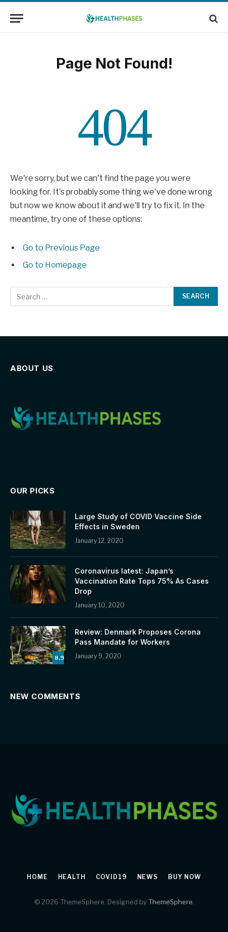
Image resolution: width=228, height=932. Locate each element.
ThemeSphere (170, 902)
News (147, 877)
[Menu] (16, 18)
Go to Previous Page (61, 248)
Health (72, 877)
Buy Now (184, 877)
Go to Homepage (55, 265)
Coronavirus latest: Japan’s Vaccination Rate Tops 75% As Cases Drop (142, 581)
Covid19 (111, 877)
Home (37, 877)
